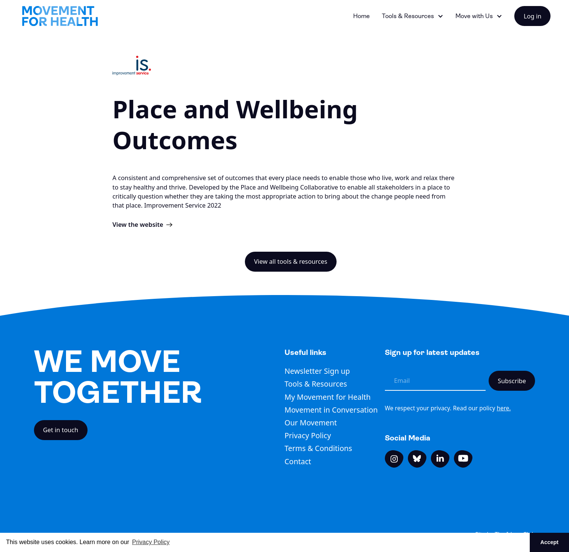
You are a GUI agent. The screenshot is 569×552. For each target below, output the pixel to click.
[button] (412, 16)
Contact (297, 461)
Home (361, 16)
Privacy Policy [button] (151, 542)
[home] (60, 16)
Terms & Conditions (318, 448)
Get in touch (60, 430)
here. (504, 408)
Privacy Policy (307, 435)
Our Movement (310, 422)
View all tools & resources (290, 261)
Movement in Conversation (331, 410)
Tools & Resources (315, 384)
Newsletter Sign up (317, 371)
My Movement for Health (327, 397)
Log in (532, 16)
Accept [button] (549, 542)
